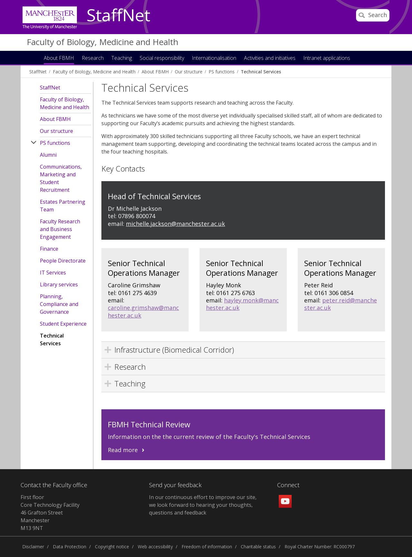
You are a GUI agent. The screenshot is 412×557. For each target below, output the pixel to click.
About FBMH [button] (59, 58)
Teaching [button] (121, 58)
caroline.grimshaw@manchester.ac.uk (143, 311)
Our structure (188, 72)
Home (33, 57)
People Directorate (63, 260)
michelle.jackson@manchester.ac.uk (175, 223)
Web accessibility (155, 546)
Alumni (48, 154)
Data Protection (69, 546)
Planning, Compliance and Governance (59, 304)
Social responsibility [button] (162, 58)
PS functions (222, 72)
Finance (49, 248)
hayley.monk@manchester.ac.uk (242, 303)
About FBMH (155, 72)
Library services (59, 284)
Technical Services (261, 72)
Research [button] (93, 58)
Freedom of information (207, 546)
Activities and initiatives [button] (269, 58)
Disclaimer (33, 546)
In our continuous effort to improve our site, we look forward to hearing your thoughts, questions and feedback (203, 505)
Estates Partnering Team (62, 205)
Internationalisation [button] (214, 58)
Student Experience (63, 323)
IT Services (53, 272)
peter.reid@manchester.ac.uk (340, 303)
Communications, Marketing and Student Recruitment (61, 178)
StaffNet (118, 15)
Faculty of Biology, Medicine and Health (102, 42)
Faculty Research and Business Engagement (60, 229)
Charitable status (258, 546)
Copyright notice (112, 546)
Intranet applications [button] (326, 58)
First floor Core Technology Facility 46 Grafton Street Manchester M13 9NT (50, 513)
